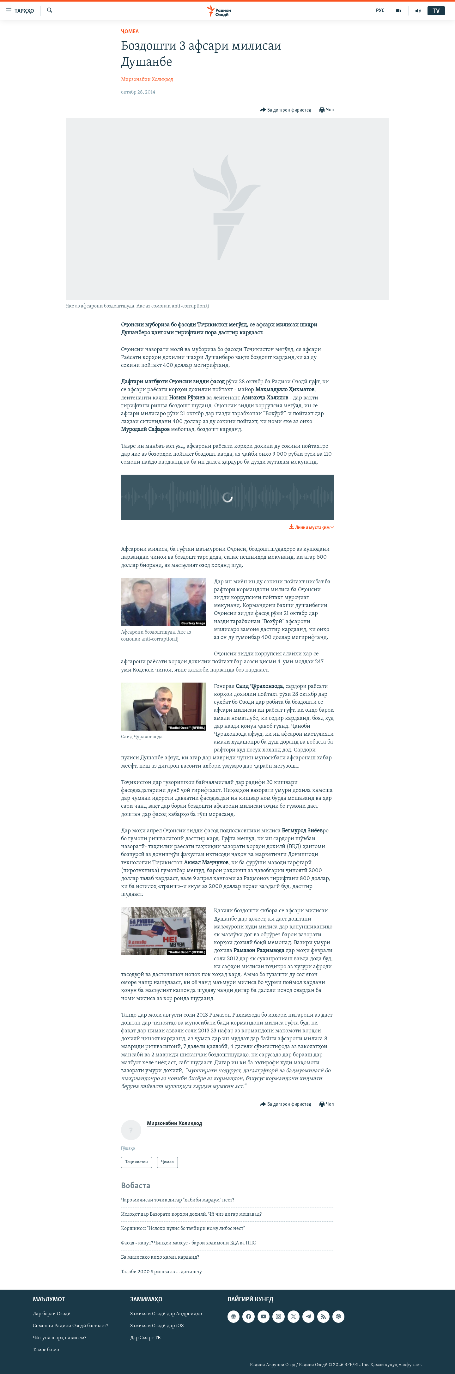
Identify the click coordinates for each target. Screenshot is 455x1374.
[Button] (286, 110)
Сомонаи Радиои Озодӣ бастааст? (70, 1325)
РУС (380, 10)
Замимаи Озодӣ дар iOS (157, 1325)
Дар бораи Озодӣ (52, 1313)
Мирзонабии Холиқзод (147, 79)
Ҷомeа (130, 32)
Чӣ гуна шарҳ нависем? (59, 1338)
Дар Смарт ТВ (145, 1338)
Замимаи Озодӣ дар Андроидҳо (166, 1313)
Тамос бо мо (46, 1350)
